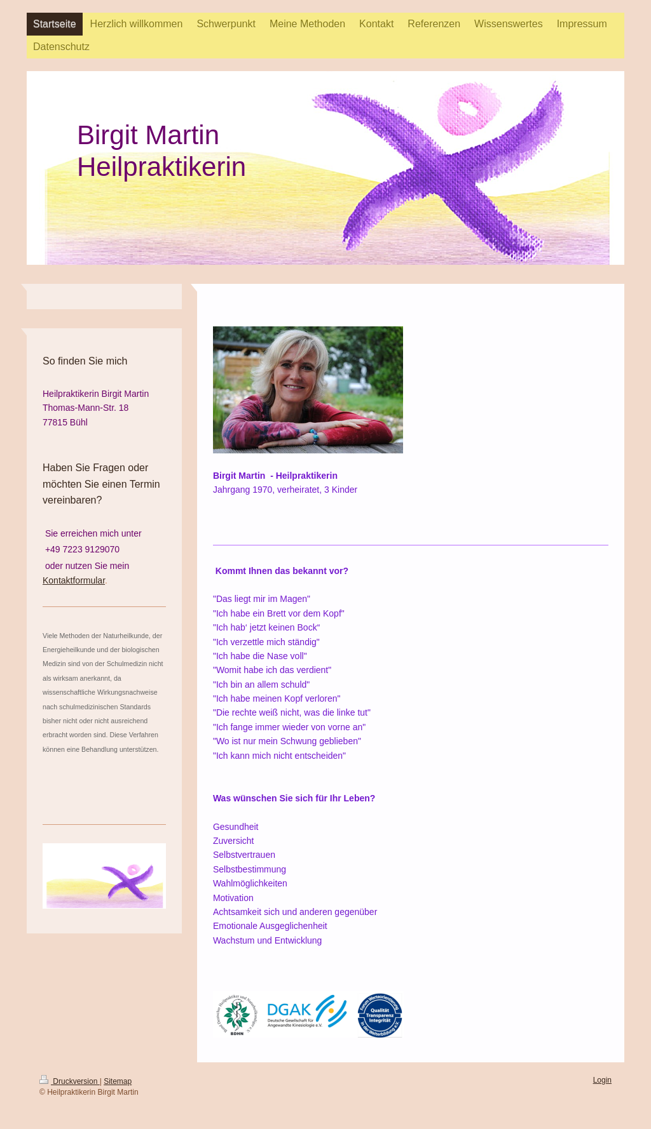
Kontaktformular (74, 580)
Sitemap (118, 1081)
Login (602, 1080)
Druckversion (69, 1081)
